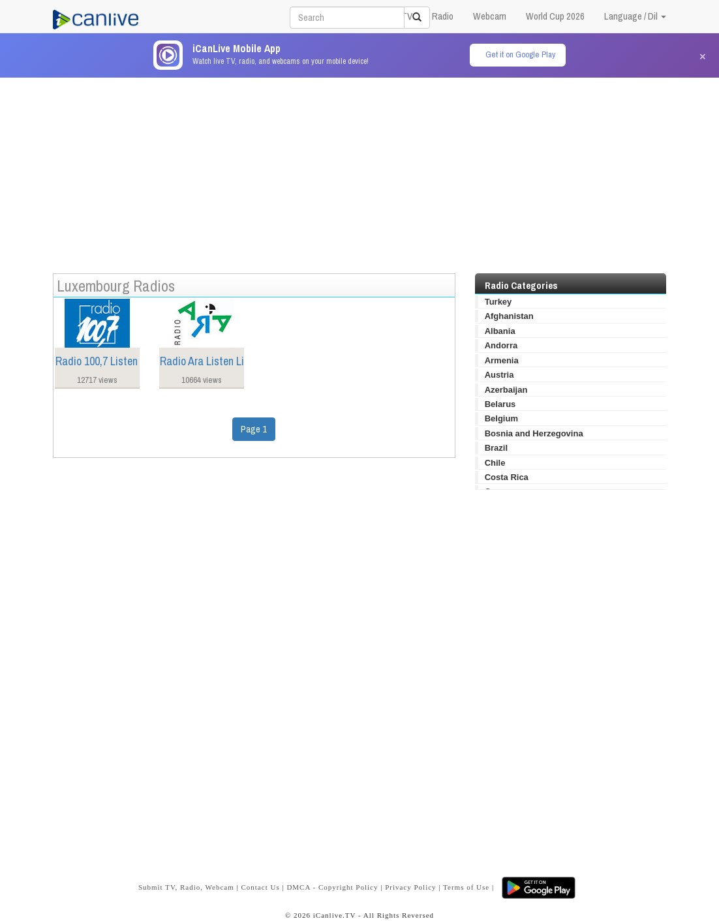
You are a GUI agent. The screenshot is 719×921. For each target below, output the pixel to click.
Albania (500, 331)
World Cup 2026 (555, 16)
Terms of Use (466, 887)
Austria (499, 375)
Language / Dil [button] (635, 16)
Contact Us (260, 887)
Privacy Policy (410, 887)
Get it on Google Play (520, 54)
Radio (442, 16)
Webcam (489, 16)
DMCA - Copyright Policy (332, 887)
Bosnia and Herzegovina (534, 433)
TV (406, 16)
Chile (495, 463)
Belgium (501, 418)
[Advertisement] (359, 169)
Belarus (500, 404)
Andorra (501, 345)
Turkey (498, 302)
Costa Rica (506, 477)
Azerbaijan (506, 390)
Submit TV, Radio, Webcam (186, 887)
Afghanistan (509, 316)
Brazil (496, 448)
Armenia (502, 360)
